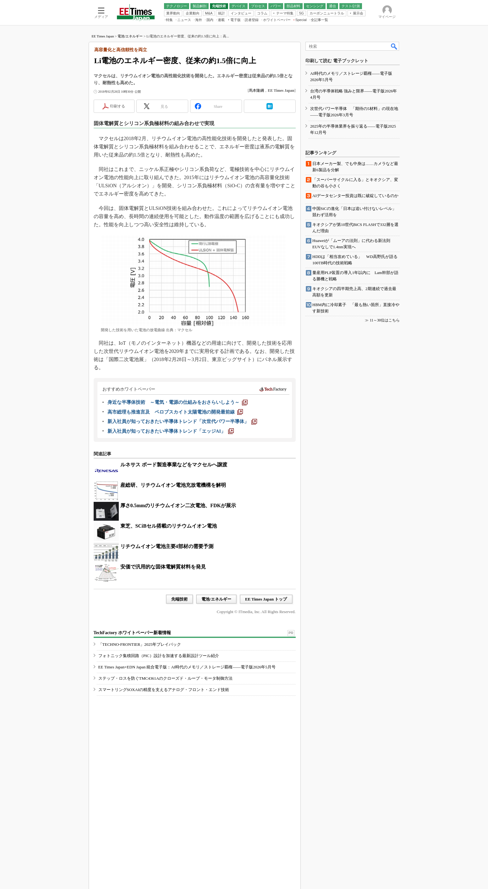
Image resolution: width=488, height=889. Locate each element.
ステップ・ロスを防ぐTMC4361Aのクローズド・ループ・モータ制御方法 (165, 678)
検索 (394, 46)
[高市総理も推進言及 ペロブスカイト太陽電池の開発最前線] (175, 411)
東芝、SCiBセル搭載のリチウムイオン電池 (168, 526)
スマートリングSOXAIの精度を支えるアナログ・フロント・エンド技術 (163, 689)
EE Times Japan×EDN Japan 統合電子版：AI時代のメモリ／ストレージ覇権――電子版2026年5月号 (187, 667)
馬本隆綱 (256, 90)
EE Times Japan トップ (266, 599)
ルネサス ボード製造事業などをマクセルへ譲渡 (173, 464)
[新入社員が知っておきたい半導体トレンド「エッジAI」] (170, 431)
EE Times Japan (103, 36)
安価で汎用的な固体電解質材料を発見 (163, 566)
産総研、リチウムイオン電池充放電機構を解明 (173, 485)
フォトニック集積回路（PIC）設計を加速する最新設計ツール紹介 (158, 655)
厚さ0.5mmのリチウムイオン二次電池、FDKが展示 (178, 505)
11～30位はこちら (385, 320)
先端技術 (179, 599)
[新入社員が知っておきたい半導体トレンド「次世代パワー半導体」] (182, 421)
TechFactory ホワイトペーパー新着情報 (132, 632)
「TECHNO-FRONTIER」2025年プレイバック (139, 644)
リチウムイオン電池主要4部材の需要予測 (166, 546)
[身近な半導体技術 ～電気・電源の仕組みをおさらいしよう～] (177, 402)
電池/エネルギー (130, 36)
